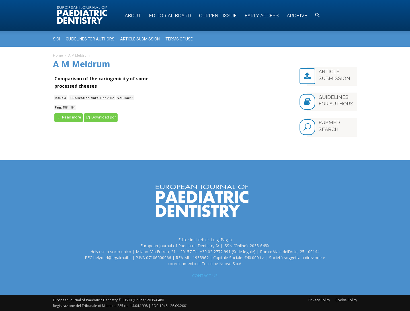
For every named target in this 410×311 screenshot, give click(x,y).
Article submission (140, 39)
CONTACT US (205, 275)
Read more (68, 117)
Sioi (56, 39)
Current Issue (218, 16)
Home (58, 55)
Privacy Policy (319, 300)
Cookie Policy (346, 300)
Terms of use (179, 39)
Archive (297, 16)
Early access (262, 16)
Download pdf (101, 117)
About (133, 16)
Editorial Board (170, 16)
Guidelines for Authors (90, 39)
